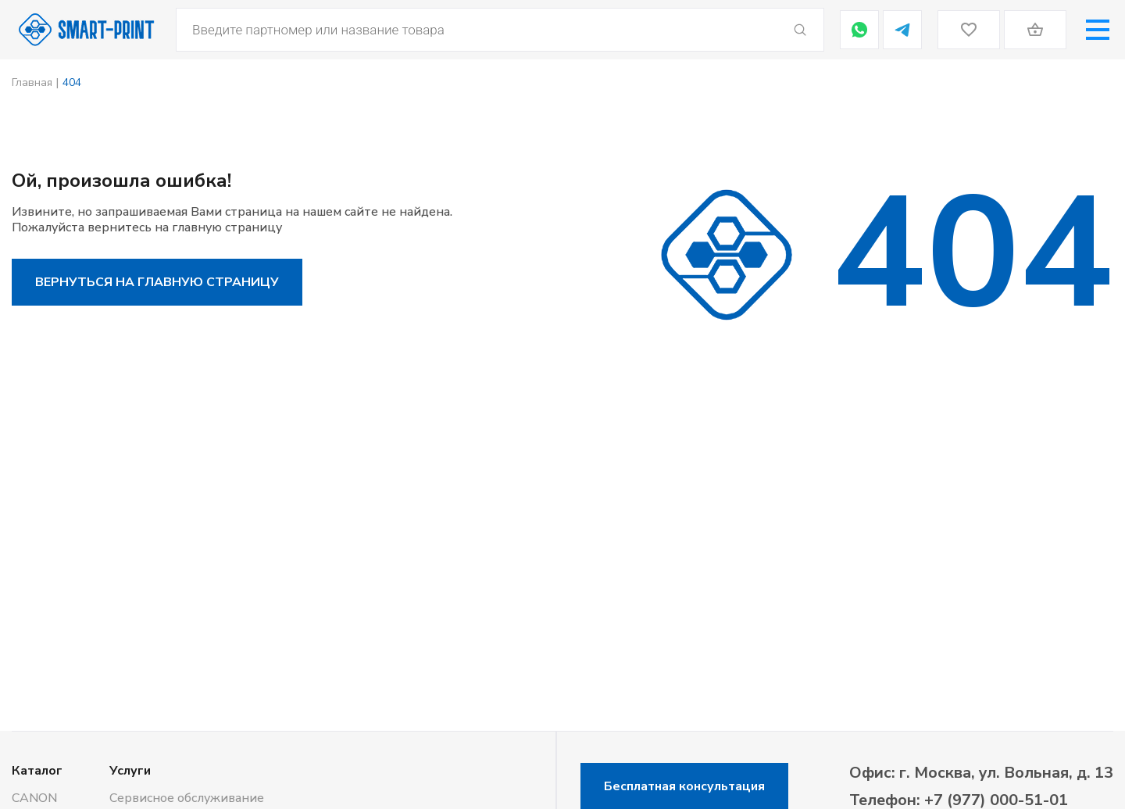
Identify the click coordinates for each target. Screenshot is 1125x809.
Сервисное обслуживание (186, 798)
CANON (34, 798)
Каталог (37, 770)
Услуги (130, 770)
